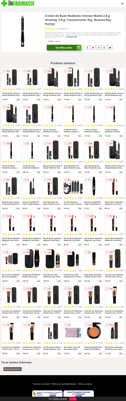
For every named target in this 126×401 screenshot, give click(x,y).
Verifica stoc (68, 47)
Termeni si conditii (41, 384)
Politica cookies (85, 384)
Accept (73, 398)
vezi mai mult (71, 37)
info (17, 99)
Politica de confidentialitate (63, 384)
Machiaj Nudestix (12, 369)
